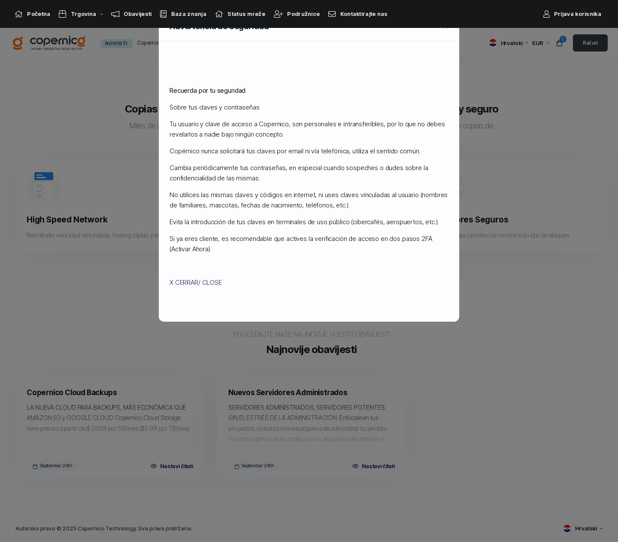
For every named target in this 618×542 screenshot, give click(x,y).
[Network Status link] (240, 14)
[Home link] (32, 14)
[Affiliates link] (297, 14)
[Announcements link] (131, 14)
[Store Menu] (77, 13)
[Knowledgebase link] (183, 14)
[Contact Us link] (358, 14)
